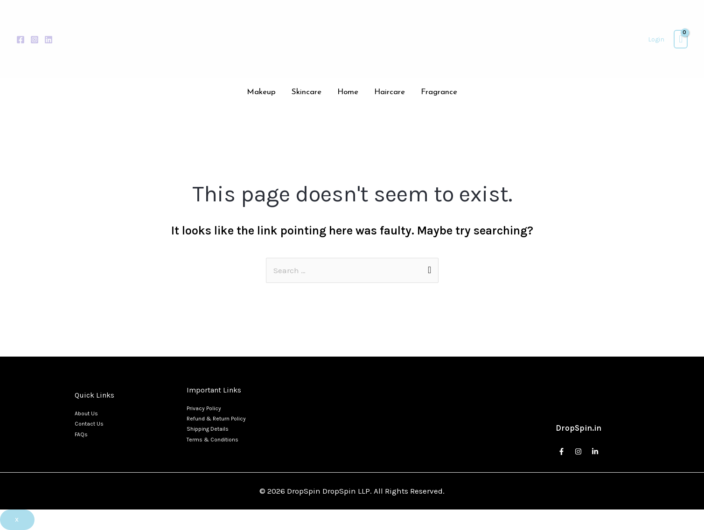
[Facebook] (20, 39)
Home (347, 92)
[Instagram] (34, 39)
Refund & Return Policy (216, 418)
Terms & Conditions (212, 439)
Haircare (389, 92)
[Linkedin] (48, 39)
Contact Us (89, 423)
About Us (86, 413)
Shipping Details (208, 429)
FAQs (81, 434)
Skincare (306, 92)
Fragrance (439, 92)
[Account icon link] (656, 39)
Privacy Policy (204, 408)
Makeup (261, 92)
